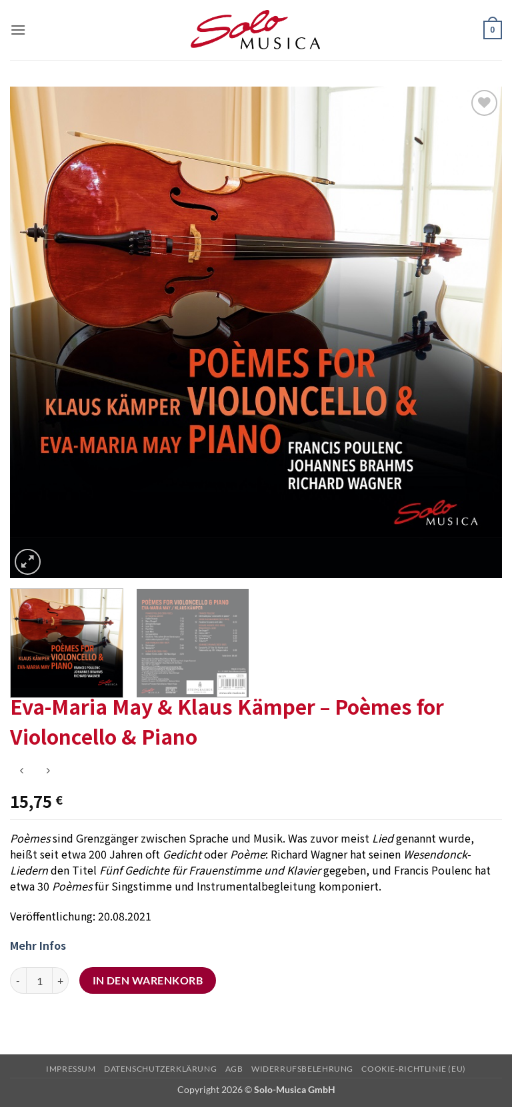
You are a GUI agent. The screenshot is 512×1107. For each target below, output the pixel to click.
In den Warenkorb (148, 980)
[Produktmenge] (39, 980)
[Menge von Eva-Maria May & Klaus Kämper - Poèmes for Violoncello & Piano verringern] (18, 980)
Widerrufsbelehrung (302, 1069)
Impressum (71, 1069)
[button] (18, 29)
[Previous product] (47, 771)
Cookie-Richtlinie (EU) (413, 1069)
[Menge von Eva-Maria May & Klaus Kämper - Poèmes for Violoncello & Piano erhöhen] (61, 980)
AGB (234, 1069)
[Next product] (21, 771)
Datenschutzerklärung (160, 1069)
